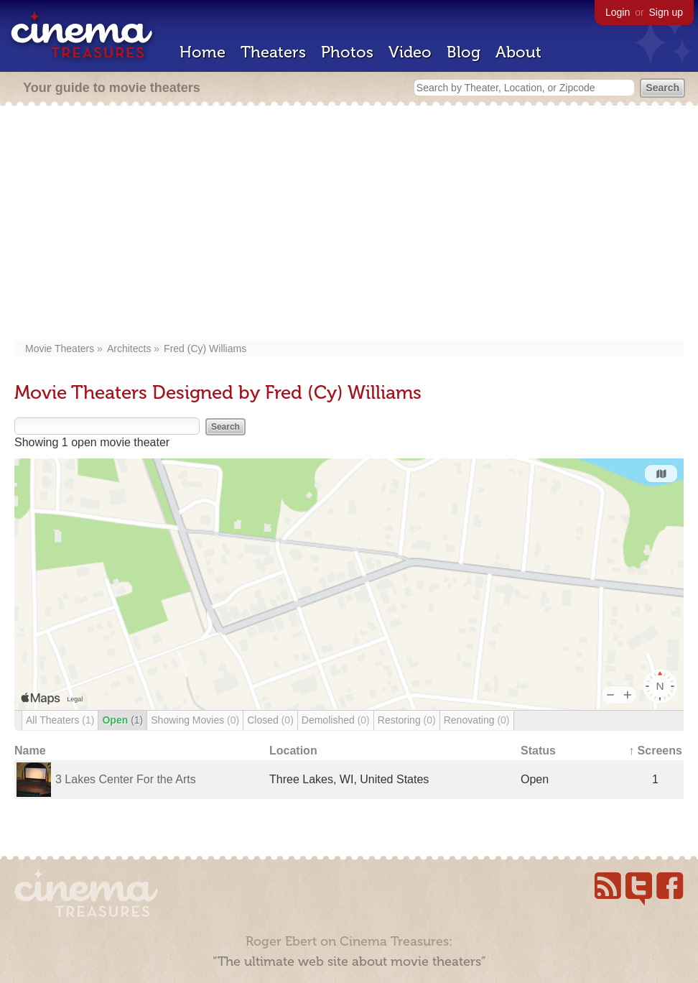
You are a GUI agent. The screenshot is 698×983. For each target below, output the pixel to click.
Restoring (407, 720)
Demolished (336, 720)
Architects (129, 348)
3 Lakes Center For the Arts (125, 779)
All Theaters (60, 720)
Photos (347, 52)
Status (538, 750)
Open (122, 720)
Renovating (477, 720)
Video (410, 52)
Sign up (666, 12)
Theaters (273, 52)
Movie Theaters (59, 348)
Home (202, 52)
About (518, 52)
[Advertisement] (349, 224)
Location (293, 750)
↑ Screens (655, 750)
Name (30, 750)
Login (617, 12)
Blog (463, 52)
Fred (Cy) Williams (205, 348)
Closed (270, 720)
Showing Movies (195, 720)
